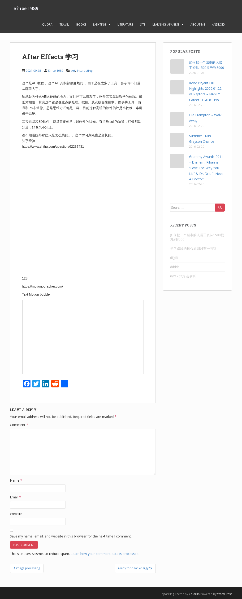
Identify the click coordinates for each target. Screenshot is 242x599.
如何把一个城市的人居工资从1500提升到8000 (197, 237)
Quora (47, 25)
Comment (19, 425)
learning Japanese (165, 25)
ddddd (175, 267)
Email (15, 497)
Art (73, 71)
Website (16, 514)
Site (142, 25)
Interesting (84, 71)
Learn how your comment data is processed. (105, 554)
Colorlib (194, 594)
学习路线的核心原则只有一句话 (193, 248)
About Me (197, 25)
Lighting (99, 25)
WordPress (224, 594)
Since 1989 (26, 8)
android (218, 25)
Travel (64, 25)
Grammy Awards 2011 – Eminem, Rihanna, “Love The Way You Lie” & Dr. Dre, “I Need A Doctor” (206, 168)
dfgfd (174, 258)
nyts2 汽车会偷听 (183, 276)
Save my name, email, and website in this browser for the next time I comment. (71, 536)
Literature (125, 25)
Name (16, 480)
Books (81, 25)
